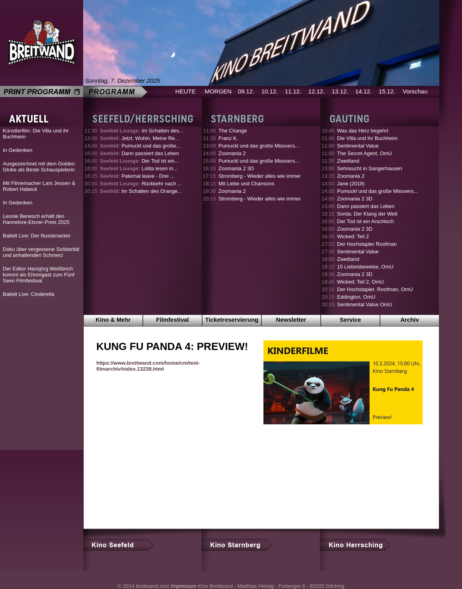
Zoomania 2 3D (236, 168)
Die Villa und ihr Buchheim (367, 138)
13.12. (340, 91)
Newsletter (291, 319)
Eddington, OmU (356, 297)
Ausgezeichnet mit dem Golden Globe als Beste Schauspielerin (39, 167)
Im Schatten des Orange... (141, 191)
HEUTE (185, 91)
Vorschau (415, 91)
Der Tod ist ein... (139, 161)
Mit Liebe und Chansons (246, 184)
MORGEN (218, 91)
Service (350, 319)
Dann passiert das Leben (139, 153)
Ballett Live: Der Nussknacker (37, 236)
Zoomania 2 (232, 153)
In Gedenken (17, 150)
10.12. (269, 91)
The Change (232, 131)
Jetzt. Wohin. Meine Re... (139, 138)
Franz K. (228, 138)
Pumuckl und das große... (140, 146)
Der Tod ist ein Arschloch (365, 221)
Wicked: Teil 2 (353, 236)
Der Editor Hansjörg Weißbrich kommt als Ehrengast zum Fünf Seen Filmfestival (38, 275)
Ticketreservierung (232, 319)
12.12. (316, 91)
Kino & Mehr (113, 319)
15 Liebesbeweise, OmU (365, 267)
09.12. (246, 91)
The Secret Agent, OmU (364, 153)
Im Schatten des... (141, 131)
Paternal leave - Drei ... (137, 176)
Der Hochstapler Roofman (367, 244)
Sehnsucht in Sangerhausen (369, 168)
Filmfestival (172, 319)
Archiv (409, 319)
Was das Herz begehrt (362, 131)
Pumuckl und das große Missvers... (258, 146)
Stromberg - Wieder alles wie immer (259, 176)
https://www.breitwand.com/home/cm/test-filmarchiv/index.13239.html (148, 366)
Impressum (184, 586)
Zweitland (348, 161)
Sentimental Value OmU (364, 304)
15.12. (387, 91)
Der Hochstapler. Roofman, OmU (375, 289)
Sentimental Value (358, 146)
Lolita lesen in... (138, 168)
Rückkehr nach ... (141, 184)
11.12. (293, 91)
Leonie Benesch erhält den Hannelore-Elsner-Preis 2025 (36, 219)
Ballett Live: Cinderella (28, 294)
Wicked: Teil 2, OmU (360, 282)
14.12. (363, 91)
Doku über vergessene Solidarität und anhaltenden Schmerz (41, 252)
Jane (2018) (351, 184)
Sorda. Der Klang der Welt (367, 214)
